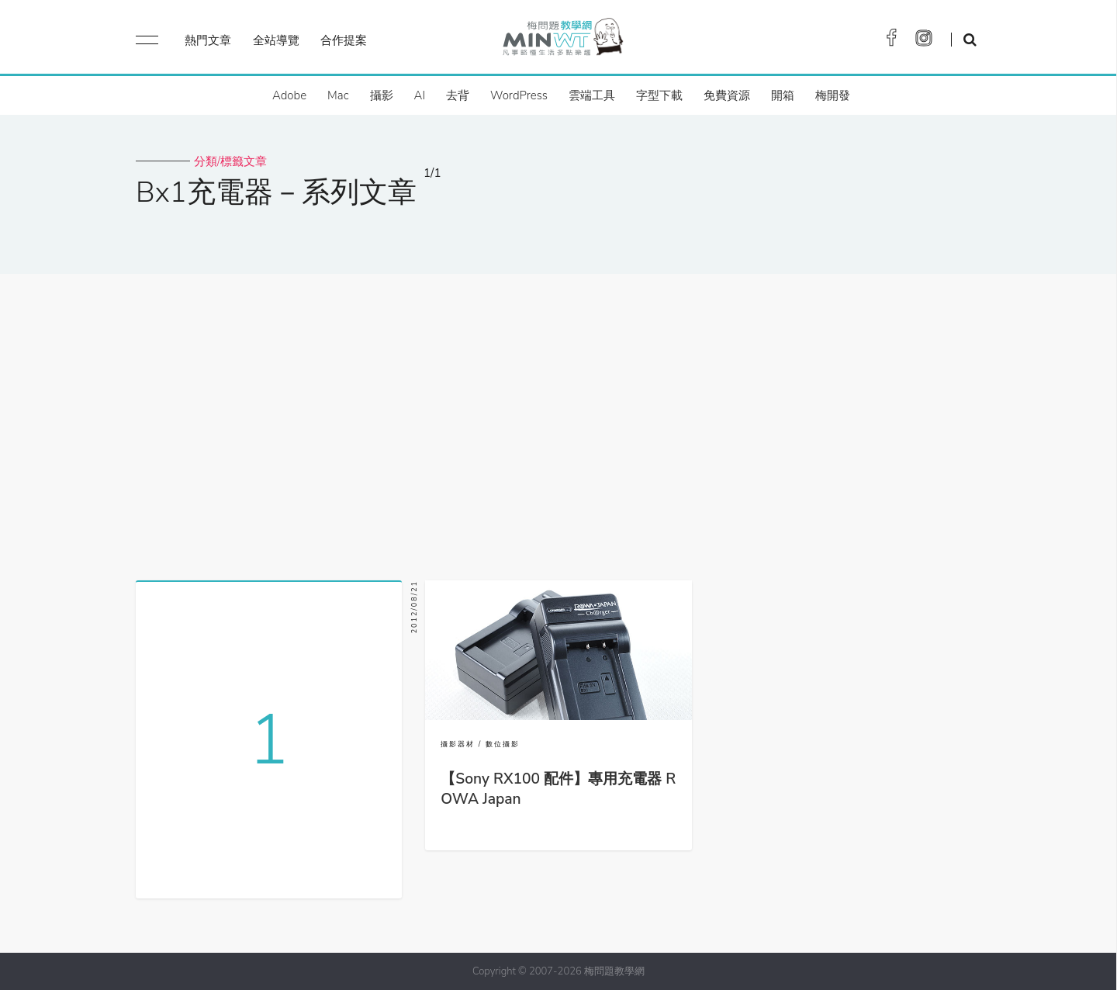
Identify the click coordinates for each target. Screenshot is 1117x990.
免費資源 (727, 95)
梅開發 (832, 95)
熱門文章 (208, 40)
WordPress (519, 95)
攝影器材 (458, 744)
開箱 (782, 95)
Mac (337, 95)
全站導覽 (276, 40)
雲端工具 (592, 95)
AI (420, 95)
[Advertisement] (558, 421)
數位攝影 (503, 744)
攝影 (381, 95)
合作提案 (343, 40)
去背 (457, 95)
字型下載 (659, 95)
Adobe (289, 95)
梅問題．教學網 (562, 41)
